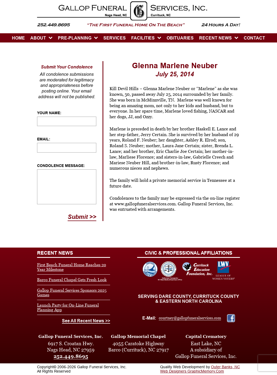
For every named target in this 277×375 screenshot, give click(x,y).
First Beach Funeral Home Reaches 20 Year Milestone (71, 267)
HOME (18, 38)
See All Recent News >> (86, 320)
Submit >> (82, 216)
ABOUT (38, 38)
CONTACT (254, 38)
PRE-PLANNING (74, 38)
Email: (43, 139)
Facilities (143, 38)
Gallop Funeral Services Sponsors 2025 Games (72, 292)
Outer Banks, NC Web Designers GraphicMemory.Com (200, 369)
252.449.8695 (71, 356)
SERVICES (114, 38)
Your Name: (49, 113)
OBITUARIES (180, 38)
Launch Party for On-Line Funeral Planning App (68, 307)
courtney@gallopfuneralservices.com (190, 318)
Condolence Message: (61, 165)
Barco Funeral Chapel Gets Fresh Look (72, 279)
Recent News (215, 38)
